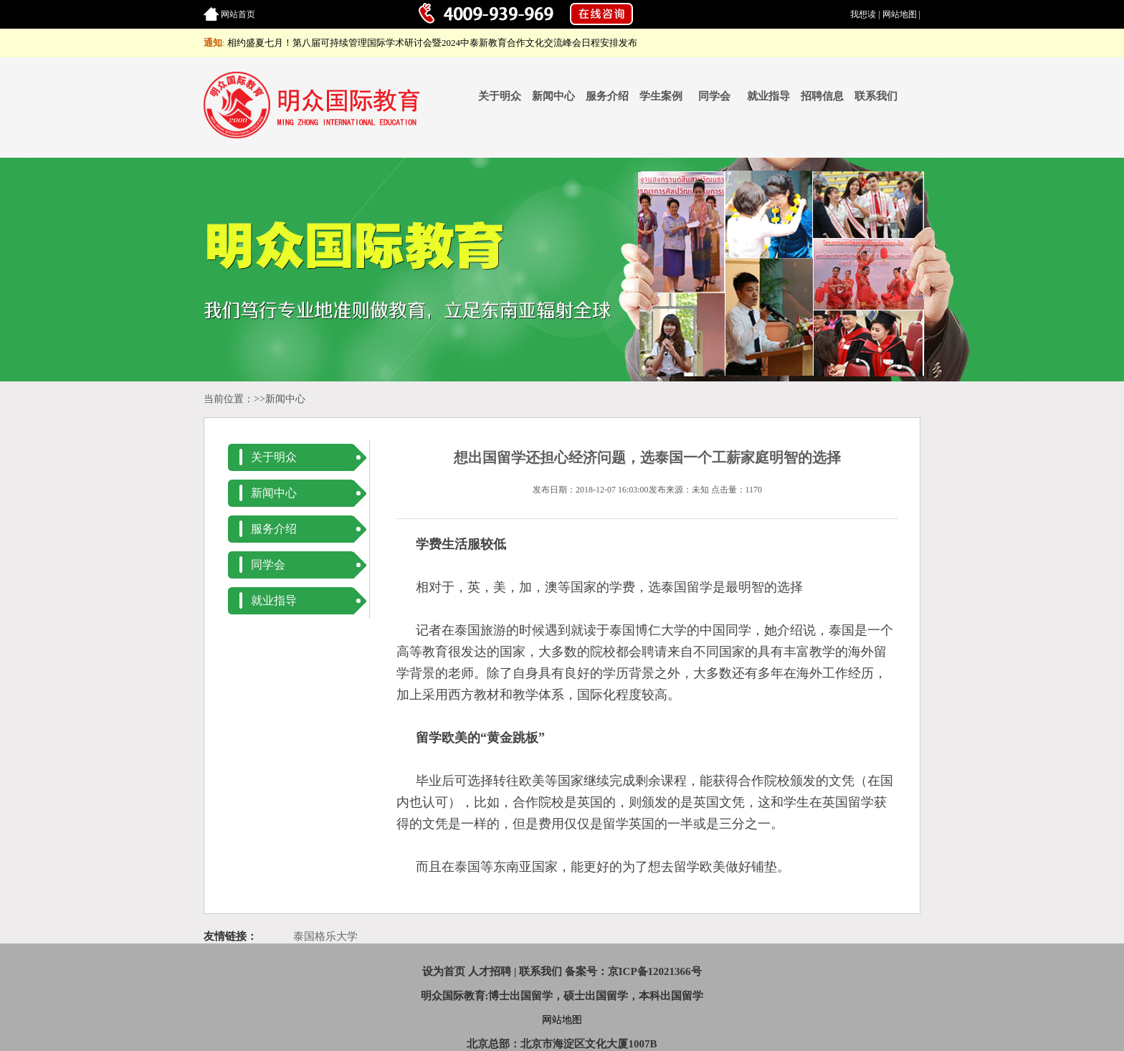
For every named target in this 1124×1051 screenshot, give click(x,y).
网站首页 (238, 14)
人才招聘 (489, 971)
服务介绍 (607, 96)
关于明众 (499, 96)
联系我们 (875, 96)
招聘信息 (822, 96)
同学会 (714, 96)
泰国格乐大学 (325, 936)
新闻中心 (553, 96)
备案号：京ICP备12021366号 (633, 971)
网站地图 (899, 14)
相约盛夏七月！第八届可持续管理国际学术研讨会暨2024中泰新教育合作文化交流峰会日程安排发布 (432, 42)
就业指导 (768, 96)
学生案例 (660, 96)
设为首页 (443, 971)
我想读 (863, 14)
